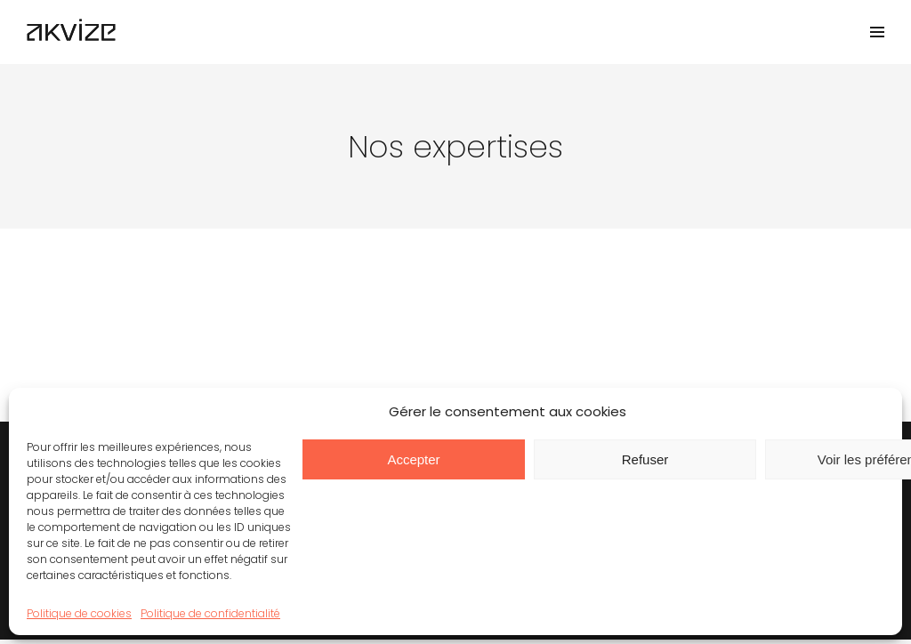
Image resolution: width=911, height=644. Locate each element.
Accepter (413, 459)
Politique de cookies (79, 613)
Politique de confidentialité (210, 613)
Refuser (645, 459)
